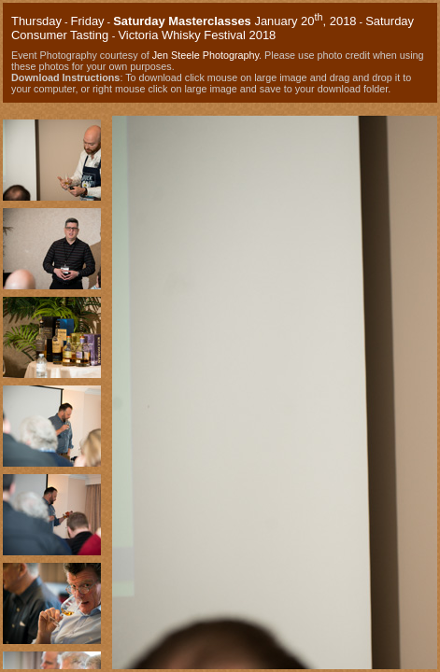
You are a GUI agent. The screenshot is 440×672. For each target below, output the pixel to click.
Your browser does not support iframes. (52, 387)
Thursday (36, 21)
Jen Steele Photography (205, 55)
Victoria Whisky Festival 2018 (197, 35)
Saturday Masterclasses (182, 21)
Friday (88, 21)
